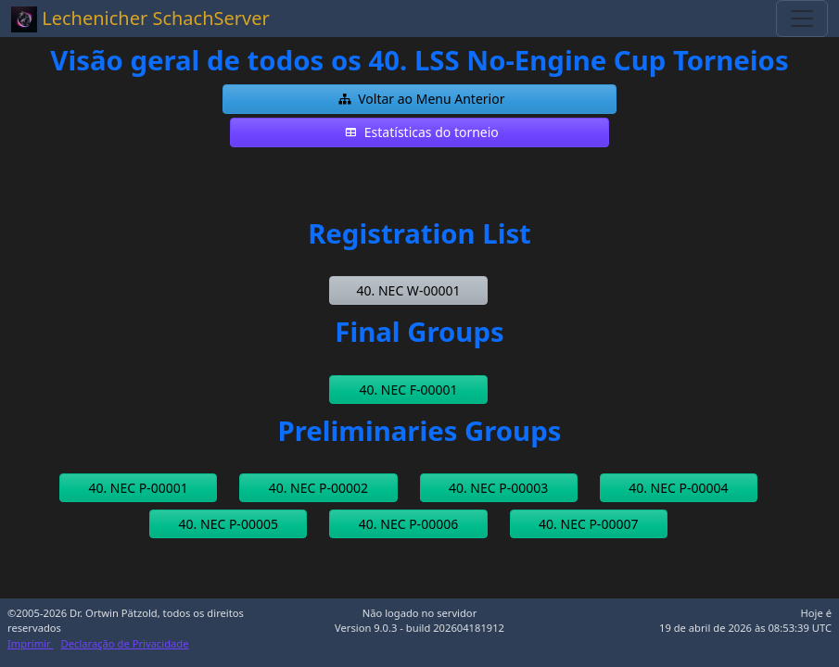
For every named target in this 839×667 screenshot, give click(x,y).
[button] (419, 99)
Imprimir (30, 643)
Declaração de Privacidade (125, 643)
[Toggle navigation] (802, 18)
